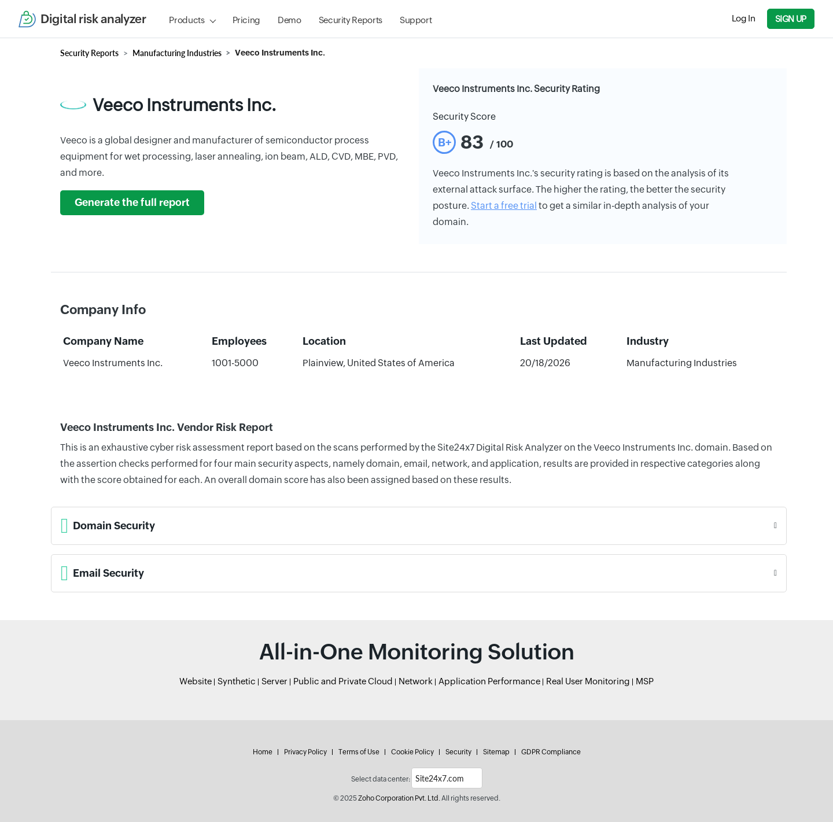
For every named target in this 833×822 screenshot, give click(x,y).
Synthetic (237, 681)
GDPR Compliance (551, 752)
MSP (645, 681)
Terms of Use (358, 752)
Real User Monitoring (588, 681)
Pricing (246, 20)
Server (274, 681)
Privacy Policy (305, 752)
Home (262, 752)
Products (186, 20)
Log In (743, 18)
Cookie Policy (412, 752)
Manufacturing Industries (177, 53)
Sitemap (496, 752)
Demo (289, 20)
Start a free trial (504, 205)
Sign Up (790, 19)
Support (416, 20)
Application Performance (489, 681)
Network (416, 681)
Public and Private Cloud (343, 681)
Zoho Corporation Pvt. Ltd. (399, 798)
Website (195, 681)
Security (458, 752)
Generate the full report (132, 202)
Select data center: (380, 779)
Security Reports (350, 20)
